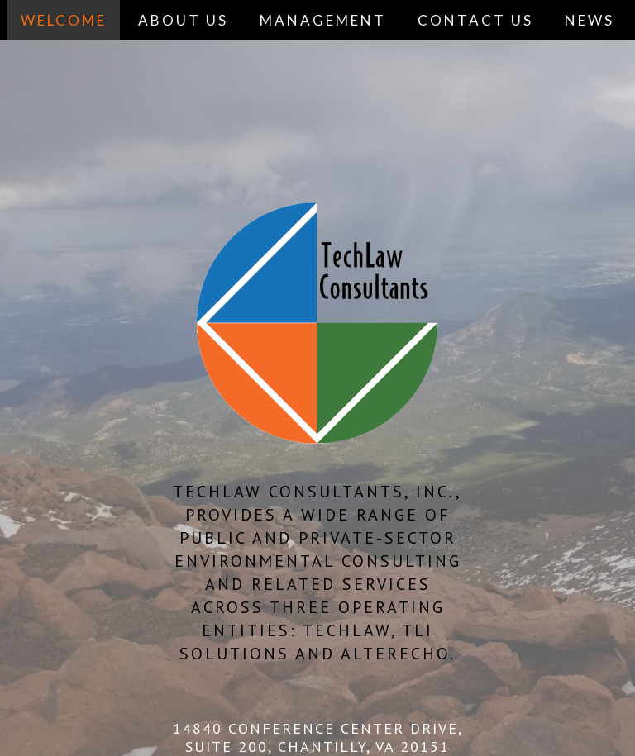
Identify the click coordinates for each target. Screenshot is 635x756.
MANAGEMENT (323, 20)
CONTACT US (475, 20)
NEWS (589, 20)
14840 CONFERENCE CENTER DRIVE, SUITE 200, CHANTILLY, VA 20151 (318, 737)
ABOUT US (183, 20)
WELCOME (64, 20)
